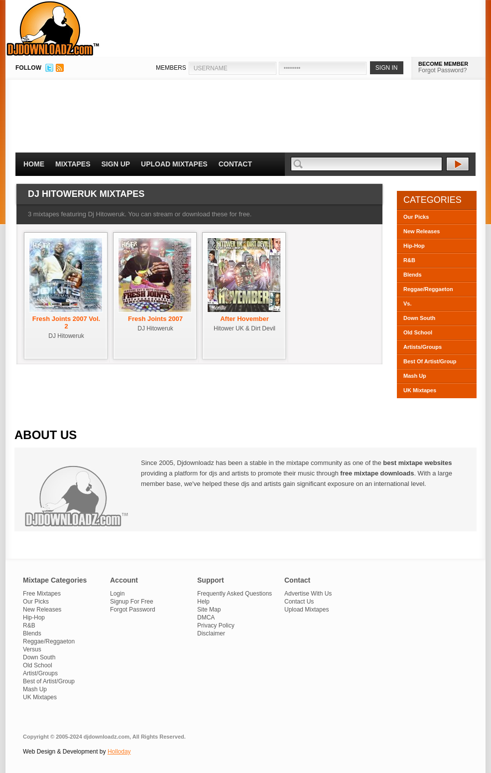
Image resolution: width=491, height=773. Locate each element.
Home (33, 164)
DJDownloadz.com (53, 28)
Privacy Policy (216, 625)
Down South (419, 318)
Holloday (119, 751)
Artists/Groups (422, 347)
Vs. (407, 304)
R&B (409, 260)
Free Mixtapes (42, 593)
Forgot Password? (442, 70)
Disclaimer (211, 633)
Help (203, 601)
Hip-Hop (414, 246)
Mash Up (414, 376)
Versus (32, 649)
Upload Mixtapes (174, 164)
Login (117, 593)
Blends (412, 275)
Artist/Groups (40, 673)
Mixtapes (73, 164)
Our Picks (416, 217)
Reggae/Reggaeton (428, 289)
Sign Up (116, 164)
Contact (235, 164)
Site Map (209, 609)
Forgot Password (132, 609)
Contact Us (299, 601)
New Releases (421, 231)
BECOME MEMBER (443, 64)
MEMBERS (171, 67)
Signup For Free (131, 601)
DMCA (206, 617)
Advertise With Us (308, 593)
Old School (417, 332)
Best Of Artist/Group (430, 361)
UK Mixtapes (419, 390)
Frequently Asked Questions (234, 593)
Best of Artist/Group (49, 681)
